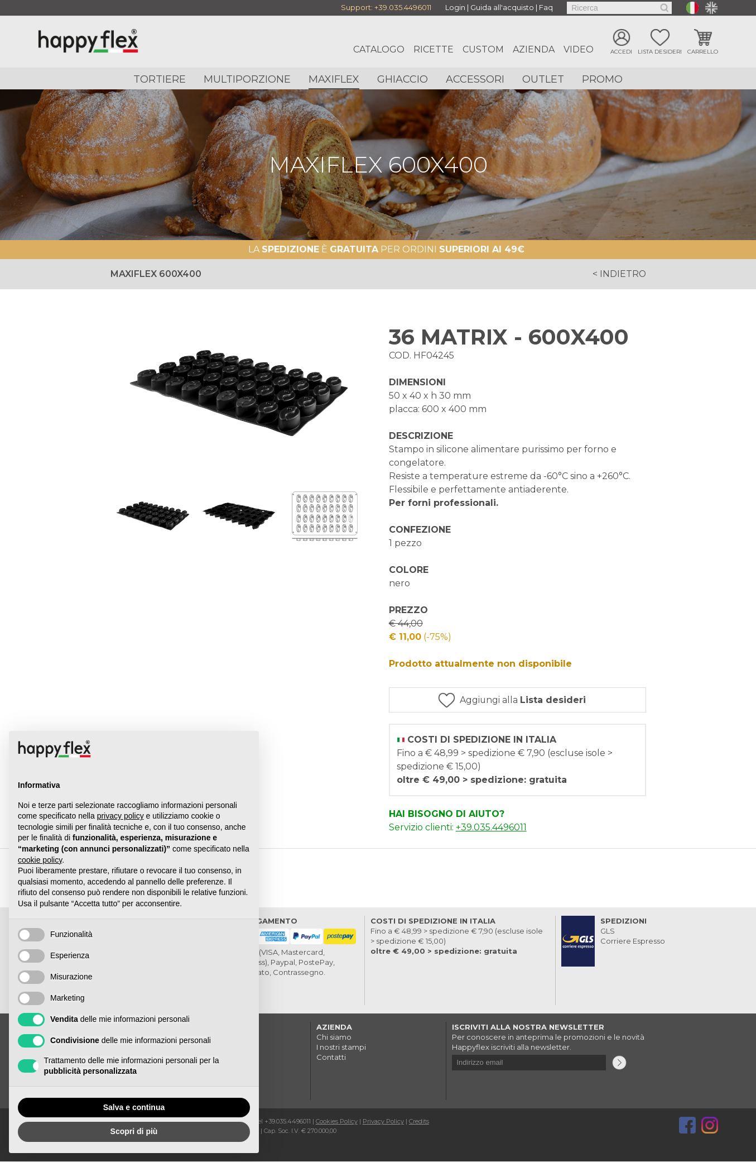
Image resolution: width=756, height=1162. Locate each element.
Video (579, 49)
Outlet (543, 79)
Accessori (475, 79)
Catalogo (379, 49)
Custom (483, 49)
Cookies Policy (337, 1122)
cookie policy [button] (40, 859)
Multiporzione (247, 79)
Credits (419, 1122)
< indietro (619, 274)
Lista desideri (660, 51)
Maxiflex (334, 79)
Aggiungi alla (525, 700)
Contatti (331, 1057)
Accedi (621, 51)
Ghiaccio (402, 79)
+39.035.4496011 (402, 7)
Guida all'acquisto (502, 7)
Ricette (433, 49)
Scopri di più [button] (134, 1131)
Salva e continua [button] (134, 1107)
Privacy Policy (383, 1122)
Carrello (702, 51)
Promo (602, 79)
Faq (546, 7)
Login (455, 7)
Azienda (534, 49)
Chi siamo (333, 1037)
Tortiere (159, 79)
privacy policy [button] (120, 815)
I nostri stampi (341, 1047)
